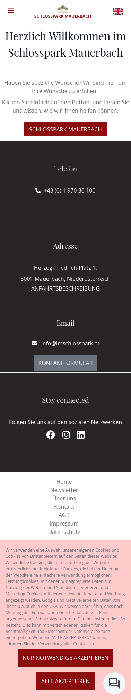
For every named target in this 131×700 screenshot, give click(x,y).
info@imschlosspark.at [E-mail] (66, 343)
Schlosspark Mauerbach (65, 129)
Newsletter (64, 490)
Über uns (64, 498)
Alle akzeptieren (65, 681)
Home (64, 482)
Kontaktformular (65, 363)
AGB (64, 515)
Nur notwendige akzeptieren (65, 657)
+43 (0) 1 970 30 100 (69, 190)
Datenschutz (64, 532)
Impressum (64, 523)
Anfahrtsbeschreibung (65, 288)
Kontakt (64, 507)
